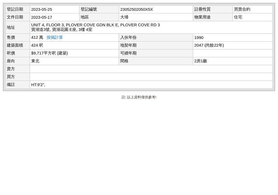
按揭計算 (55, 37)
